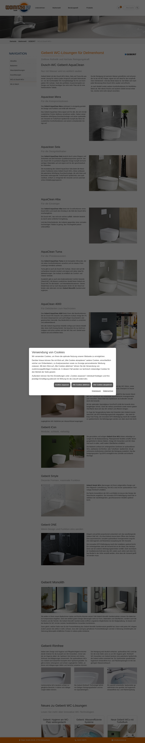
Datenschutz (108, 391)
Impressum (96, 391)
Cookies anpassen (62, 385)
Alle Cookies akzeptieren (102, 385)
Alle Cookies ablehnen (81, 385)
